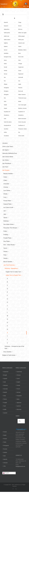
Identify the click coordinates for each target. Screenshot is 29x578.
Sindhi (4, 409)
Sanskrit (5, 413)
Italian (18, 399)
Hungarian (19, 395)
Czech (18, 378)
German (19, 392)
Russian (5, 449)
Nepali (4, 435)
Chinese (19, 375)
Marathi (5, 392)
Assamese (5, 371)
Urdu (4, 466)
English (18, 382)
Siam (4, 455)
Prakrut (5, 399)
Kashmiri (19, 406)
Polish (4, 442)
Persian (5, 438)
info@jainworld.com (20, 466)
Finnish (18, 385)
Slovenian (19, 409)
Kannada (5, 388)
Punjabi (5, 402)
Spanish (5, 459)
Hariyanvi (5, 385)
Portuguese (6, 445)
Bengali (5, 375)
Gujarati (5, 378)
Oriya (4, 395)
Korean (5, 431)
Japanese (19, 402)
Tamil (4, 406)
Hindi (4, 382)
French (18, 388)
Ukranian (5, 462)
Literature (5, 143)
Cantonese (19, 371)
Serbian (5, 452)
